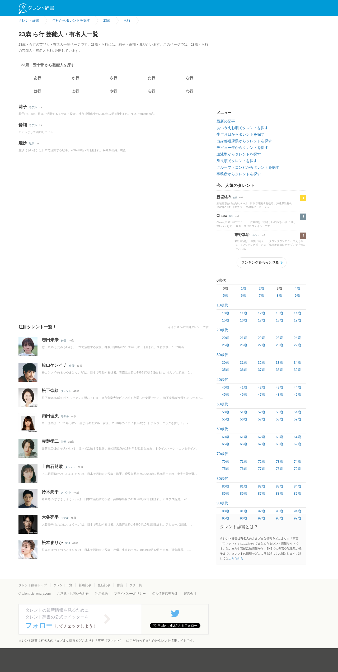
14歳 (297, 313)
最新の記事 (226, 121)
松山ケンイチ (54, 365)
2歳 (261, 288)
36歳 (243, 370)
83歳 (279, 486)
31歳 (243, 363)
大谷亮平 (50, 517)
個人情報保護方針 (164, 593)
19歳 (297, 320)
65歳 (225, 444)
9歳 (297, 295)
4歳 (297, 288)
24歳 (297, 338)
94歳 (297, 511)
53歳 (279, 412)
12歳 (261, 313)
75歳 (225, 469)
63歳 (279, 437)
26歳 (243, 345)
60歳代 (222, 429)
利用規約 (101, 593)
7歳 (261, 295)
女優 (63, 340)
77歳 (261, 469)
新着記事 (85, 585)
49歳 (297, 394)
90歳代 (222, 503)
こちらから (236, 558)
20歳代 (222, 330)
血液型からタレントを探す (239, 154)
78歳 (279, 469)
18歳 (279, 320)
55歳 (225, 419)
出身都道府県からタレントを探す (244, 141)
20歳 (225, 338)
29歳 (297, 345)
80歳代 (222, 478)
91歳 (243, 511)
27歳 (261, 345)
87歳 (261, 493)
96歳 (243, 518)
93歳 (279, 511)
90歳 (225, 511)
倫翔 (22, 124)
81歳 (243, 486)
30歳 (225, 363)
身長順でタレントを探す (237, 161)
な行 (189, 78)
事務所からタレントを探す (239, 174)
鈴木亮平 (50, 492)
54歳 (297, 412)
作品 (120, 585)
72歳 (261, 461)
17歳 (261, 320)
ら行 (151, 91)
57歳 (261, 419)
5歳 (225, 295)
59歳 (297, 419)
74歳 (297, 461)
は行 (37, 91)
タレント (66, 391)
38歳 (279, 370)
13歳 (279, 313)
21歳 (243, 338)
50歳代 (222, 404)
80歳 (225, 486)
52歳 (261, 412)
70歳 (225, 461)
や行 (113, 91)
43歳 (279, 387)
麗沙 (22, 143)
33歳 (279, 363)
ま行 (75, 91)
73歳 (279, 461)
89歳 (297, 493)
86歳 (243, 493)
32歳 (261, 363)
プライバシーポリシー (130, 593)
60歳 (225, 437)
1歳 (243, 288)
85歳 (225, 493)
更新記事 (104, 585)
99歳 (297, 518)
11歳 (243, 313)
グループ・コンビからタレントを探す (248, 167)
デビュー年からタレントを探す (242, 147)
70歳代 (222, 454)
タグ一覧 (135, 585)
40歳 (225, 387)
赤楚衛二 (50, 441)
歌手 (31, 143)
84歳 (297, 486)
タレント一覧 (62, 585)
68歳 (279, 444)
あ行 (37, 78)
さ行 (113, 78)
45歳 (225, 394)
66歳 (243, 444)
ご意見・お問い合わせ (73, 593)
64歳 (297, 437)
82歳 (261, 486)
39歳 (297, 370)
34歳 (297, 363)
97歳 (261, 518)
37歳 (261, 370)
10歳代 (222, 305)
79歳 (297, 469)
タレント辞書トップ (32, 585)
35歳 (225, 370)
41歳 (243, 387)
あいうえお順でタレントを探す (242, 128)
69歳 (297, 444)
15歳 (225, 320)
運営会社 (190, 593)
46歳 (243, 394)
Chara (222, 216)
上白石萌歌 (52, 466)
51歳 (243, 412)
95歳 (225, 518)
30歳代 (222, 355)
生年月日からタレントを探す (241, 134)
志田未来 (50, 340)
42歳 (261, 387)
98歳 (279, 518)
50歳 (225, 412)
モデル (33, 107)
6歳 (243, 295)
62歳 (261, 437)
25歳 (225, 345)
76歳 (243, 469)
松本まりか (52, 542)
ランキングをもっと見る (260, 262)
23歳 (279, 338)
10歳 (225, 313)
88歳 (279, 493)
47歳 (261, 394)
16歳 (243, 320)
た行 (151, 78)
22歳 (261, 338)
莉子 (22, 107)
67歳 (261, 444)
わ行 (189, 91)
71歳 (243, 461)
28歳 (279, 345)
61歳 (243, 437)
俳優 (71, 365)
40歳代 (222, 379)
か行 (75, 78)
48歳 (279, 394)
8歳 (279, 295)
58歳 (279, 419)
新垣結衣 (224, 197)
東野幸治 (241, 235)
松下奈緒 (50, 390)
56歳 (243, 419)
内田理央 (50, 416)
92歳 (261, 511)
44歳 (297, 387)
